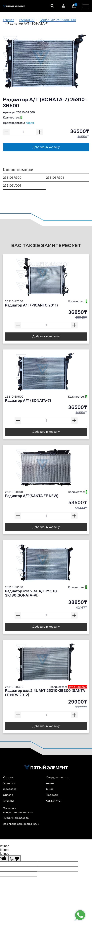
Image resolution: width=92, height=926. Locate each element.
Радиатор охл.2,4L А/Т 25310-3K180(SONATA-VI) (31, 593)
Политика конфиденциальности (18, 810)
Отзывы (8, 800)
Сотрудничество (57, 777)
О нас (50, 789)
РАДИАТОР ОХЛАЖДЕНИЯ (58, 19)
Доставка (10, 789)
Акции (50, 783)
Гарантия (9, 783)
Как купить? (54, 800)
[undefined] (14, 858)
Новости (52, 795)
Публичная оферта (16, 818)
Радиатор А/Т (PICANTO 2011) (31, 305)
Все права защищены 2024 (21, 824)
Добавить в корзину (46, 147)
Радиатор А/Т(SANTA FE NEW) (32, 496)
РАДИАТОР (26, 19)
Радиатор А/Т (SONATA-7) (28, 400)
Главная (8, 19)
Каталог (8, 777)
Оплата (8, 795)
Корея (30, 122)
